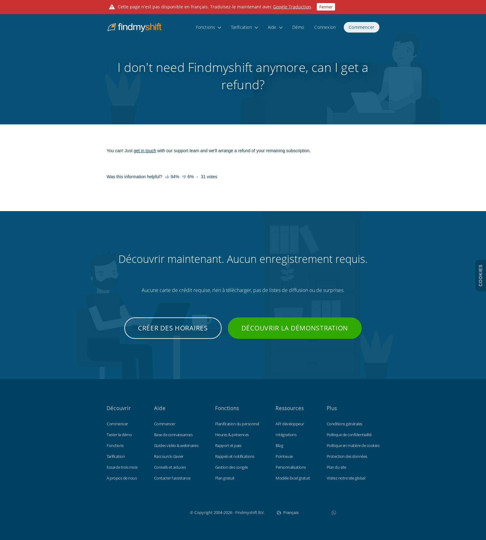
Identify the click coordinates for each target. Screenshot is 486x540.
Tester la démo (119, 434)
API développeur (290, 424)
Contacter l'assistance (172, 478)
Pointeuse (284, 456)
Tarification (241, 29)
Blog (279, 445)
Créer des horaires (173, 328)
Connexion (325, 29)
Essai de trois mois (122, 467)
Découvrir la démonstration (294, 328)
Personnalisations (291, 467)
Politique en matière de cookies (353, 445)
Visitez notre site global (346, 478)
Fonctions (205, 29)
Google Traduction (292, 7)
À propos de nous (122, 478)
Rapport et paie (228, 445)
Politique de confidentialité (349, 434)
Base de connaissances (173, 434)
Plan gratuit (225, 478)
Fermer (326, 7)
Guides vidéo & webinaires (176, 445)
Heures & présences (232, 434)
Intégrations (286, 434)
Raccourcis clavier (168, 456)
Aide (272, 29)
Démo (298, 29)
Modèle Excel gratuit (293, 478)
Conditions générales (344, 424)
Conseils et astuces (170, 467)
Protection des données (347, 456)
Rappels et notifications (234, 456)
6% (188, 176)
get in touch (145, 150)
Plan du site (336, 467)
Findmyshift (159, 512)
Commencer (361, 29)
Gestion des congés (231, 467)
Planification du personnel (237, 424)
